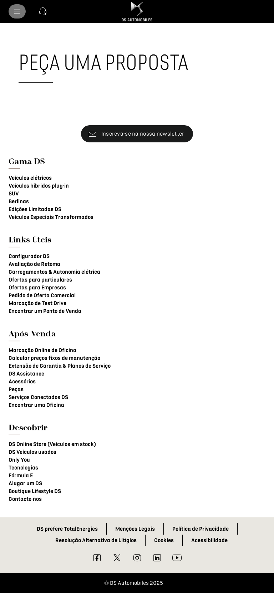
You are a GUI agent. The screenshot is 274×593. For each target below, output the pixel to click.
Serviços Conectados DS (38, 397)
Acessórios (22, 381)
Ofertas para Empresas (37, 287)
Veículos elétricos (30, 178)
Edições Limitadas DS (35, 209)
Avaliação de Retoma (34, 264)
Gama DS (27, 161)
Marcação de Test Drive (37, 303)
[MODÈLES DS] (17, 11)
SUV (14, 193)
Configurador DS (29, 256)
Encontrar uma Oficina (36, 405)
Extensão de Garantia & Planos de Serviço (60, 366)
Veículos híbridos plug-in (39, 186)
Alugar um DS (25, 483)
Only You (19, 460)
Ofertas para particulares (40, 280)
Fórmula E (21, 475)
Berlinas (19, 201)
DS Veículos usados (32, 452)
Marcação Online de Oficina (42, 350)
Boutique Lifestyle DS (35, 491)
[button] (43, 11)
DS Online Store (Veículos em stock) (52, 444)
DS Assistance (26, 374)
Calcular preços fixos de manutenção (54, 358)
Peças (16, 389)
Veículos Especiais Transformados (51, 217)
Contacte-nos (25, 499)
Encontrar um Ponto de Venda (45, 311)
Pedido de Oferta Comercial (42, 295)
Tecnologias (23, 468)
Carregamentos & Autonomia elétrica (54, 272)
